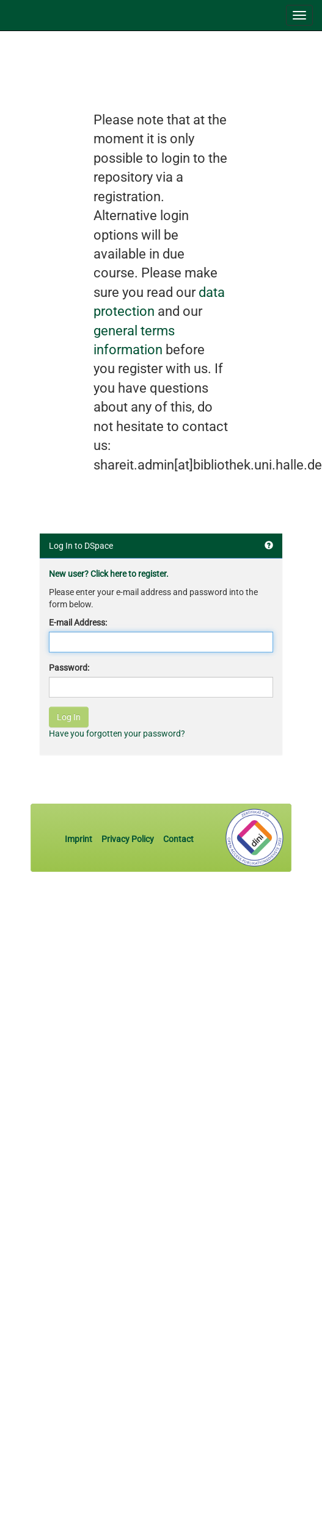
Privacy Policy (127, 839)
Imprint (79, 839)
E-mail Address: (78, 622)
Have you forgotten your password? (117, 733)
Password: (69, 668)
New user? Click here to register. (109, 574)
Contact (178, 839)
